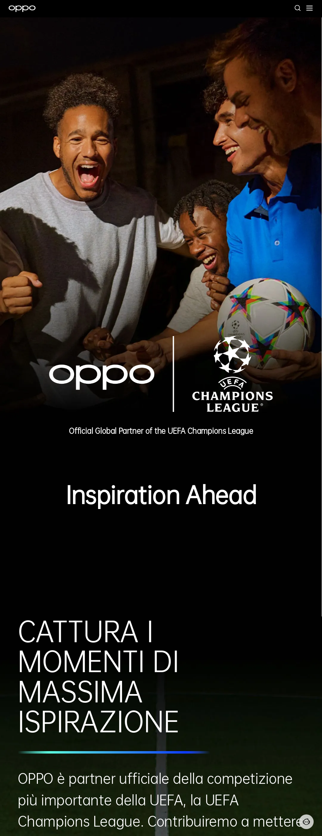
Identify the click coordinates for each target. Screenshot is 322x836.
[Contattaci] (306, 821)
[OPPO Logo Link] (22, 8)
